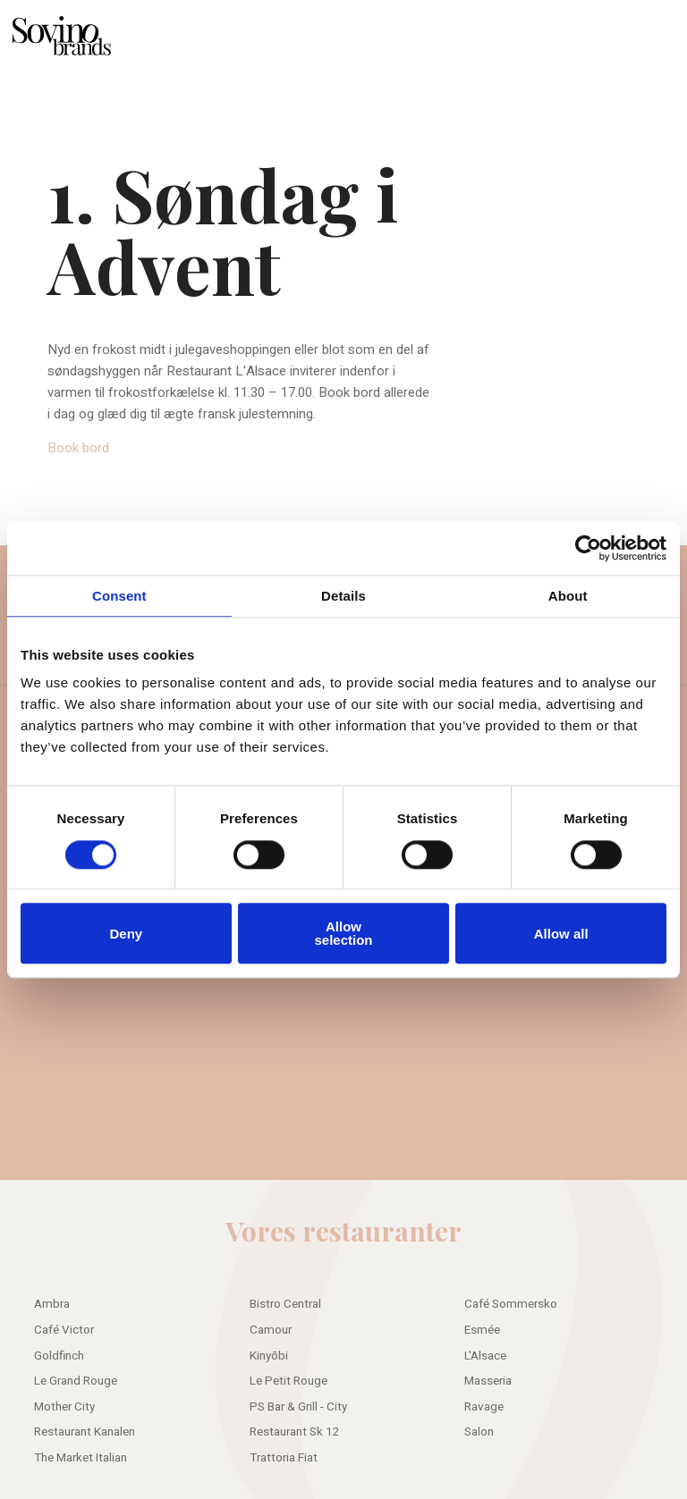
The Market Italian (80, 1458)
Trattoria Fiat (284, 1458)
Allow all (561, 933)
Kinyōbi (269, 1356)
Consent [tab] (119, 595)
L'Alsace (485, 1356)
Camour (271, 1330)
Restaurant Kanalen (84, 1432)
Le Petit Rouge (288, 1381)
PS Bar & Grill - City (298, 1407)
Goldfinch (59, 1356)
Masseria (488, 1381)
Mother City (64, 1407)
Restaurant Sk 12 (295, 1432)
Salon (479, 1432)
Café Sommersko (510, 1304)
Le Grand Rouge (75, 1381)
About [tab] (568, 595)
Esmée (482, 1330)
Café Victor (64, 1330)
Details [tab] (343, 595)
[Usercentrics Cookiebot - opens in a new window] (588, 548)
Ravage (484, 1407)
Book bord (78, 448)
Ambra (52, 1304)
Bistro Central (285, 1304)
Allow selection (343, 933)
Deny (125, 933)
